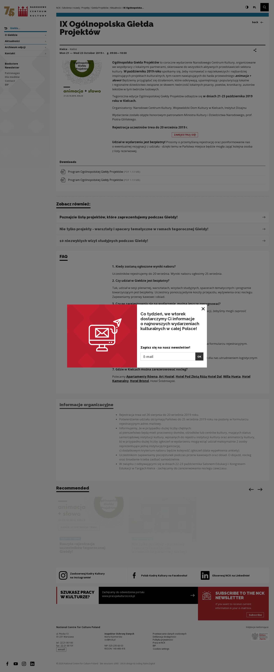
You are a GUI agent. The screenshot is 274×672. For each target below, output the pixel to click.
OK (199, 356)
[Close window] (203, 308)
